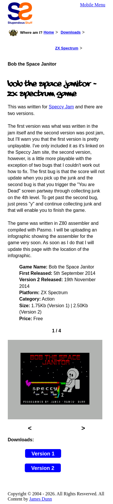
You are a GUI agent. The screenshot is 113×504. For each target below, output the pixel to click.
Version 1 (42, 454)
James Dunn (40, 498)
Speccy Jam (61, 106)
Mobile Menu (93, 4)
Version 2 (42, 468)
